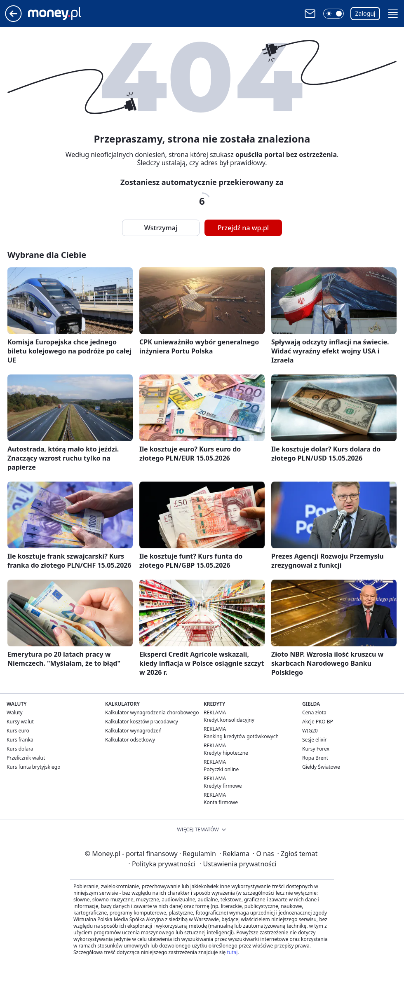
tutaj (232, 952)
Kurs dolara (20, 748)
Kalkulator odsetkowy (130, 739)
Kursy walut (20, 721)
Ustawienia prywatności (238, 863)
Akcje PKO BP (317, 721)
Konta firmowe (221, 802)
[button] (333, 14)
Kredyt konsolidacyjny (229, 719)
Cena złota (314, 712)
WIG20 (310, 730)
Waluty (15, 712)
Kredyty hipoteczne (226, 752)
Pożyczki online (221, 769)
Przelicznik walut (26, 757)
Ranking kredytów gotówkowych (241, 736)
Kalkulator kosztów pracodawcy (141, 721)
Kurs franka (20, 739)
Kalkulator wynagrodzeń (133, 730)
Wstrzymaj (160, 227)
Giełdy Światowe (321, 766)
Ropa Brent (315, 757)
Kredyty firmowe (223, 785)
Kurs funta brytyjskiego (33, 766)
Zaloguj (365, 13)
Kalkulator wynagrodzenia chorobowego (152, 712)
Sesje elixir (314, 739)
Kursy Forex (315, 748)
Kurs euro (18, 730)
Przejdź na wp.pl (243, 227)
